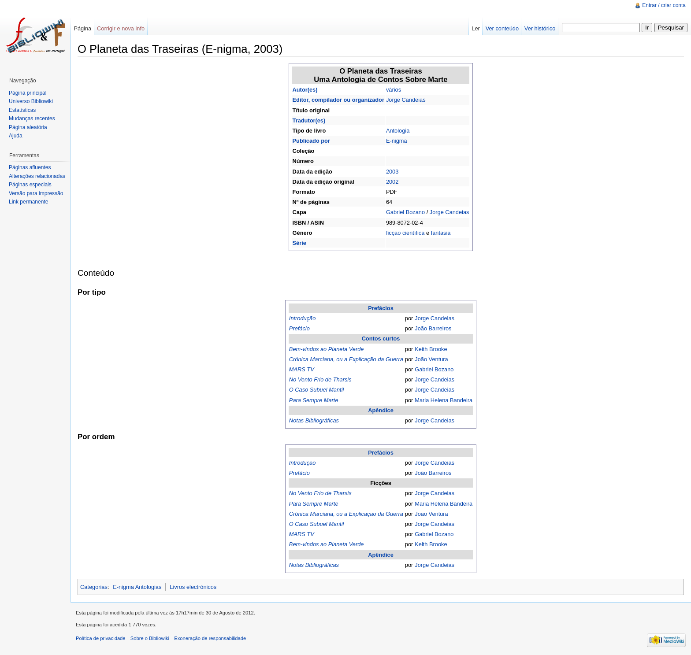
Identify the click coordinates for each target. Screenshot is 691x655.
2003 (392, 171)
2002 (392, 181)
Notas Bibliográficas (314, 420)
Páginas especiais (30, 184)
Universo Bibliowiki (31, 101)
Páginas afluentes (30, 167)
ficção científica (405, 232)
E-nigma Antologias (137, 587)
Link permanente (28, 202)
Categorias (94, 587)
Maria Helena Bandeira (443, 400)
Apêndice (381, 410)
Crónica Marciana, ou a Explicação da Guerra (346, 359)
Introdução (302, 318)
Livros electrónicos (193, 587)
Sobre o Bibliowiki (149, 638)
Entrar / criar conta (664, 5)
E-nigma (396, 140)
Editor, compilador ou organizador (338, 99)
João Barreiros (433, 328)
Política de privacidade (101, 638)
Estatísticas (22, 110)
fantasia (441, 232)
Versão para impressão (36, 193)
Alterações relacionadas (37, 176)
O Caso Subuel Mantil (316, 389)
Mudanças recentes (32, 118)
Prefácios (381, 308)
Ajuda (15, 136)
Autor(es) (305, 89)
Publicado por (311, 140)
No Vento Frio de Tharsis (320, 379)
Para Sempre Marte (313, 400)
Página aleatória (28, 127)
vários (393, 89)
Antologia (397, 130)
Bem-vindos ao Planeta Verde (326, 349)
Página (82, 28)
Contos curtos (381, 338)
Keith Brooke (431, 349)
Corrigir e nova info (121, 28)
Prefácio (299, 328)
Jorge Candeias (406, 99)
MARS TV (301, 369)
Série (299, 243)
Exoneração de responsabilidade (210, 638)
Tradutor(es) (309, 120)
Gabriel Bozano (405, 212)
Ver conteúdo (502, 28)
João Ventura (431, 359)
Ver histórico (539, 28)
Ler (476, 28)
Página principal (27, 93)
